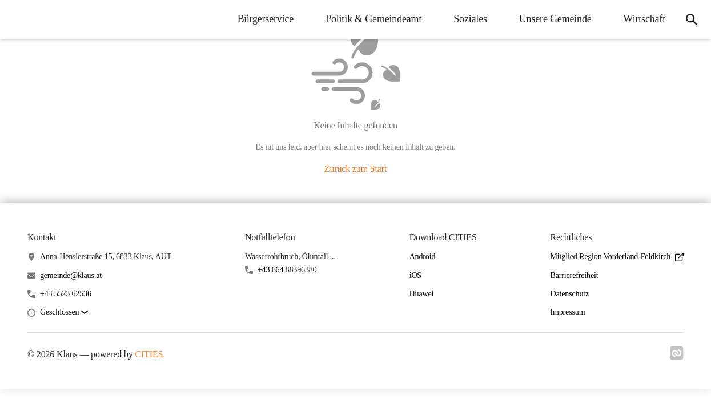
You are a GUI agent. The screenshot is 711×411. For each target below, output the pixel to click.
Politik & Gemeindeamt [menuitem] (373, 19)
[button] (64, 313)
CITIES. (150, 354)
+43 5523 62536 (65, 293)
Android (422, 256)
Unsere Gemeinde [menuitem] (555, 19)
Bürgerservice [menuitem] (266, 19)
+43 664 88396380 (287, 269)
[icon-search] (691, 19)
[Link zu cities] (677, 356)
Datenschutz (569, 293)
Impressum (567, 312)
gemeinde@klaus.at (71, 275)
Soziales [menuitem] (470, 19)
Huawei (421, 293)
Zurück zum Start (355, 169)
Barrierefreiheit (574, 275)
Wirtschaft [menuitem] (644, 19)
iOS (415, 275)
